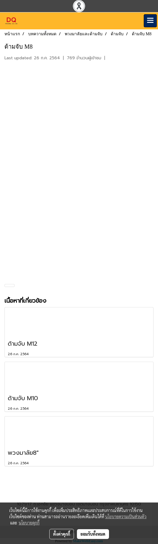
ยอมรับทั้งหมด (92, 534)
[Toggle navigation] (150, 20)
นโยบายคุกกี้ (29, 522)
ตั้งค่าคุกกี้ (61, 534)
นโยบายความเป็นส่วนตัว (125, 516)
